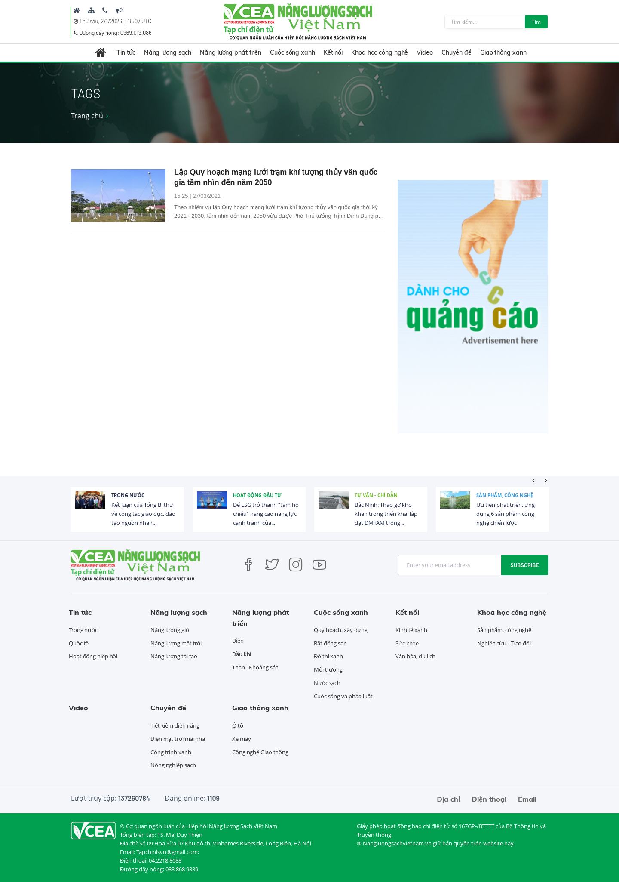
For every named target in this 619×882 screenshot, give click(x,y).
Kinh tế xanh (411, 630)
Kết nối (333, 52)
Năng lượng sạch (168, 52)
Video (425, 52)
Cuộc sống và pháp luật (343, 696)
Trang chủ (87, 115)
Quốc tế (79, 643)
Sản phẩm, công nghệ (504, 495)
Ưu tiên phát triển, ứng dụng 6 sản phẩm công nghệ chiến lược (505, 514)
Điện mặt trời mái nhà (177, 739)
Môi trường (328, 669)
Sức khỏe (407, 643)
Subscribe (524, 564)
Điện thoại (489, 799)
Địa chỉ (448, 799)
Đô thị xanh (328, 656)
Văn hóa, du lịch (415, 656)
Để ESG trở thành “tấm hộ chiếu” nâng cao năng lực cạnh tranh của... (266, 514)
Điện (238, 641)
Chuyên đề (456, 52)
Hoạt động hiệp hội (93, 656)
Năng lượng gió (169, 630)
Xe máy (241, 739)
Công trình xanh (170, 752)
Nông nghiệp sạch (173, 765)
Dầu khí (241, 654)
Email (527, 799)
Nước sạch (327, 683)
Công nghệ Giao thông (260, 752)
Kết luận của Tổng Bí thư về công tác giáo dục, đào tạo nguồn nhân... (143, 514)
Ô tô (237, 725)
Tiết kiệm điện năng (174, 725)
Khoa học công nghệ (379, 52)
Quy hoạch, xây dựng (341, 630)
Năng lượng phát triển (230, 52)
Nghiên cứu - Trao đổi (504, 643)
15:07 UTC (139, 21)
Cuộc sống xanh (292, 52)
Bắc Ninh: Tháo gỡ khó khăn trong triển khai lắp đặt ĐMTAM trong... (386, 514)
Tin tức (125, 52)
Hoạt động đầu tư (257, 495)
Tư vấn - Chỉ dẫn (376, 495)
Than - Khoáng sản (255, 667)
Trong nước (127, 495)
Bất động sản (330, 643)
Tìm (536, 21)
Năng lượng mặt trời (176, 643)
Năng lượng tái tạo (173, 656)
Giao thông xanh (503, 52)
